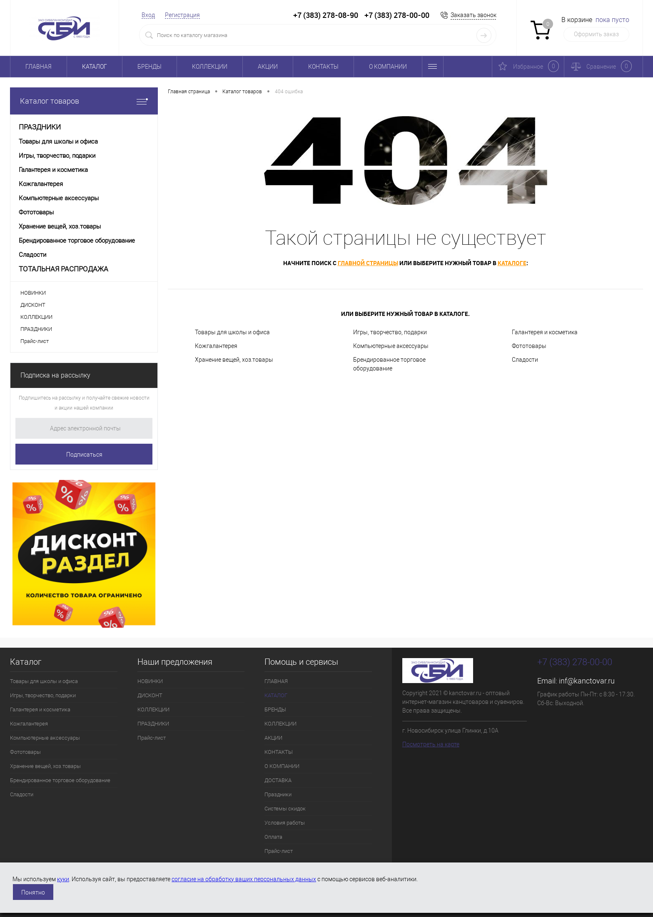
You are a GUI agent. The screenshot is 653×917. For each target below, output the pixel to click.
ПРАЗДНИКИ (36, 329)
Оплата (273, 837)
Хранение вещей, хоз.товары (234, 359)
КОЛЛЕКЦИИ (209, 66)
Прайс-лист (34, 341)
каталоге (512, 263)
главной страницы (368, 263)
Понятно (33, 892)
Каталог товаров (84, 100)
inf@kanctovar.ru (587, 680)
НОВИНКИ (33, 293)
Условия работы (284, 823)
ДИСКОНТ (32, 305)
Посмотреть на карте (430, 744)
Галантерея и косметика (545, 332)
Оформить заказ (596, 34)
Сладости (525, 359)
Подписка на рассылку (55, 375)
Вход (148, 15)
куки (63, 879)
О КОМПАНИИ (388, 66)
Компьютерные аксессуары (391, 346)
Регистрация (182, 15)
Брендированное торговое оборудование (389, 364)
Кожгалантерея (216, 346)
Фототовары (529, 346)
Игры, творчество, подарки (390, 332)
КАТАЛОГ (94, 66)
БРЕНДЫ (149, 66)
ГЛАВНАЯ (38, 66)
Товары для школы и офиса (232, 332)
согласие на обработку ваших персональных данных (244, 879)
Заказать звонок (473, 15)
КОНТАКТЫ (323, 66)
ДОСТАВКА (278, 780)
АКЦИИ (268, 66)
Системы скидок (285, 808)
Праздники (278, 794)
